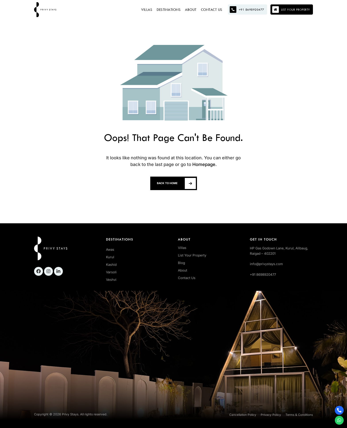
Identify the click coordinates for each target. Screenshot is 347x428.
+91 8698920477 (263, 274)
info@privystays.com (266, 264)
